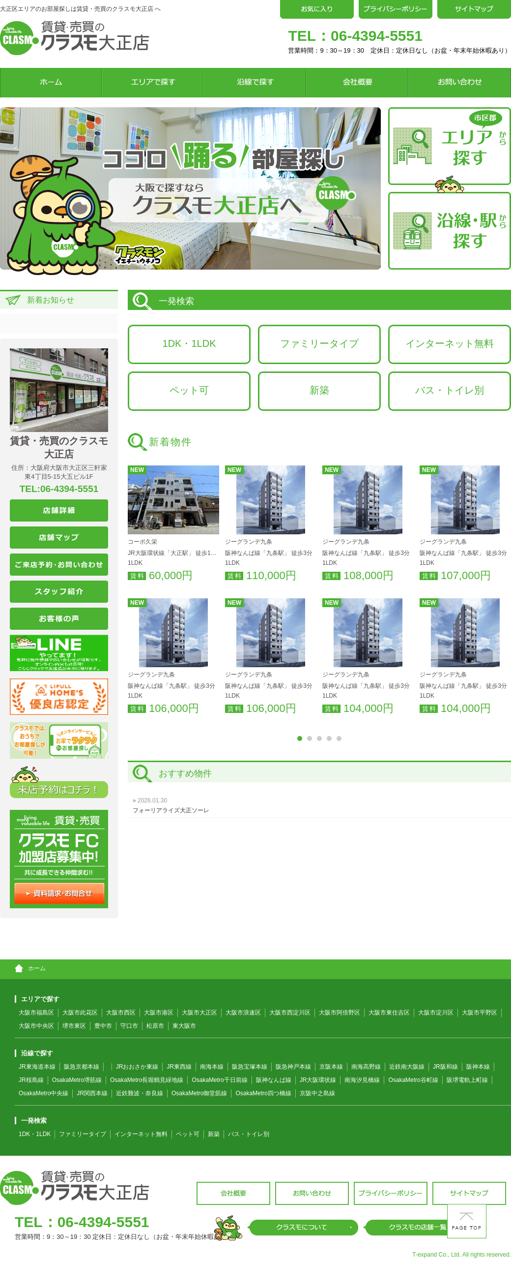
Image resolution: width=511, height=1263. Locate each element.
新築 (319, 390)
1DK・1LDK (189, 343)
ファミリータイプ (319, 343)
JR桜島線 (31, 1080)
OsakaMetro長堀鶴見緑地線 (146, 1080)
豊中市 (103, 1025)
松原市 (155, 1025)
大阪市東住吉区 (389, 1012)
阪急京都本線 (81, 1066)
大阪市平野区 (479, 1012)
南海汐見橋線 (362, 1080)
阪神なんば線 (273, 1080)
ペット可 (189, 390)
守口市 (129, 1025)
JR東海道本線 (37, 1066)
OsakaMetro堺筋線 (77, 1080)
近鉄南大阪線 (407, 1066)
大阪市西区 (121, 1012)
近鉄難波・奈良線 (139, 1093)
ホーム (30, 968)
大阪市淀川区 (436, 1012)
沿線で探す (34, 1053)
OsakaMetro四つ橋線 (263, 1093)
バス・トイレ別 (449, 390)
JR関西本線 (92, 1093)
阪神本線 (478, 1066)
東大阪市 (184, 1025)
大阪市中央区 (36, 1025)
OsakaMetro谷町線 (413, 1080)
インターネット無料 (449, 343)
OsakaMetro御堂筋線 (199, 1093)
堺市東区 (74, 1025)
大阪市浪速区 (243, 1012)
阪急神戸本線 (293, 1066)
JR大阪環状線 (318, 1080)
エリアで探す (37, 999)
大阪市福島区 (36, 1012)
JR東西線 (179, 1066)
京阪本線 (331, 1066)
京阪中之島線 (317, 1093)
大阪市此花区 (80, 1012)
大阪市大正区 (199, 1012)
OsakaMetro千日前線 (219, 1080)
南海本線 (212, 1066)
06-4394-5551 (377, 36)
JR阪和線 (445, 1066)
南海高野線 (366, 1066)
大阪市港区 (158, 1012)
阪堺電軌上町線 (467, 1080)
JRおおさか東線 (137, 1066)
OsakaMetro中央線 (43, 1093)
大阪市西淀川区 (290, 1012)
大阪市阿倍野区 (339, 1012)
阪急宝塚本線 (249, 1066)
